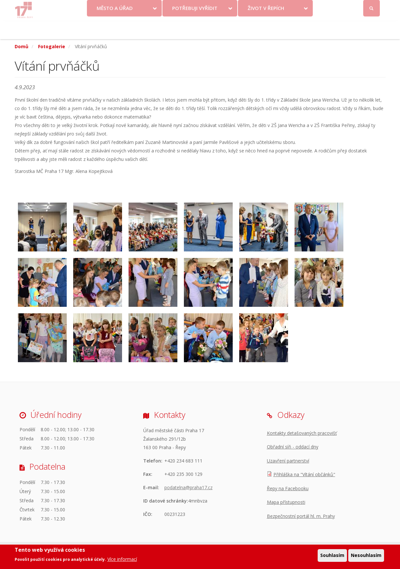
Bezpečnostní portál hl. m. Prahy (301, 516)
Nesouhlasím (366, 555)
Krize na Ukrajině (183, 7)
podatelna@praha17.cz (188, 487)
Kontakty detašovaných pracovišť (302, 433)
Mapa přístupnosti (286, 502)
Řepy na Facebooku (288, 488)
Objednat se (254, 7)
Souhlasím (332, 555)
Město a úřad (115, 27)
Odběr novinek (290, 7)
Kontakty (223, 7)
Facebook (335, 7)
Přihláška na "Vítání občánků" (304, 474)
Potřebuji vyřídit (194, 27)
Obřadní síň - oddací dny (292, 447)
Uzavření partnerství (288, 461)
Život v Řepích (266, 27)
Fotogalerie (51, 46)
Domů (21, 46)
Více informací (122, 559)
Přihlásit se (371, 7)
